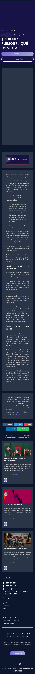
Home (3, 31)
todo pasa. (25, 333)
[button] (8, 424)
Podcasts (6, 606)
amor (11, 213)
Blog (11, 31)
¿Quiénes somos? (8, 603)
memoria (21, 296)
